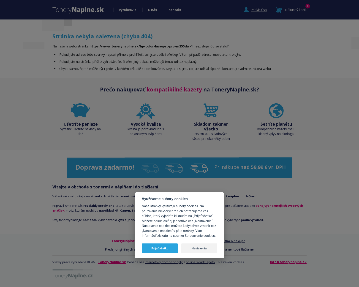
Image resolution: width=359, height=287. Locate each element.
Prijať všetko (159, 248)
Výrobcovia (127, 10)
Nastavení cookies (231, 262)
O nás (152, 10)
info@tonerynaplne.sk (288, 262)
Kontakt (175, 10)
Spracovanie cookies (200, 236)
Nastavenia (199, 248)
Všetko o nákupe (232, 241)
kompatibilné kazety (174, 89)
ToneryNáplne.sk (112, 262)
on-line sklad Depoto (200, 262)
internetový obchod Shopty (164, 262)
